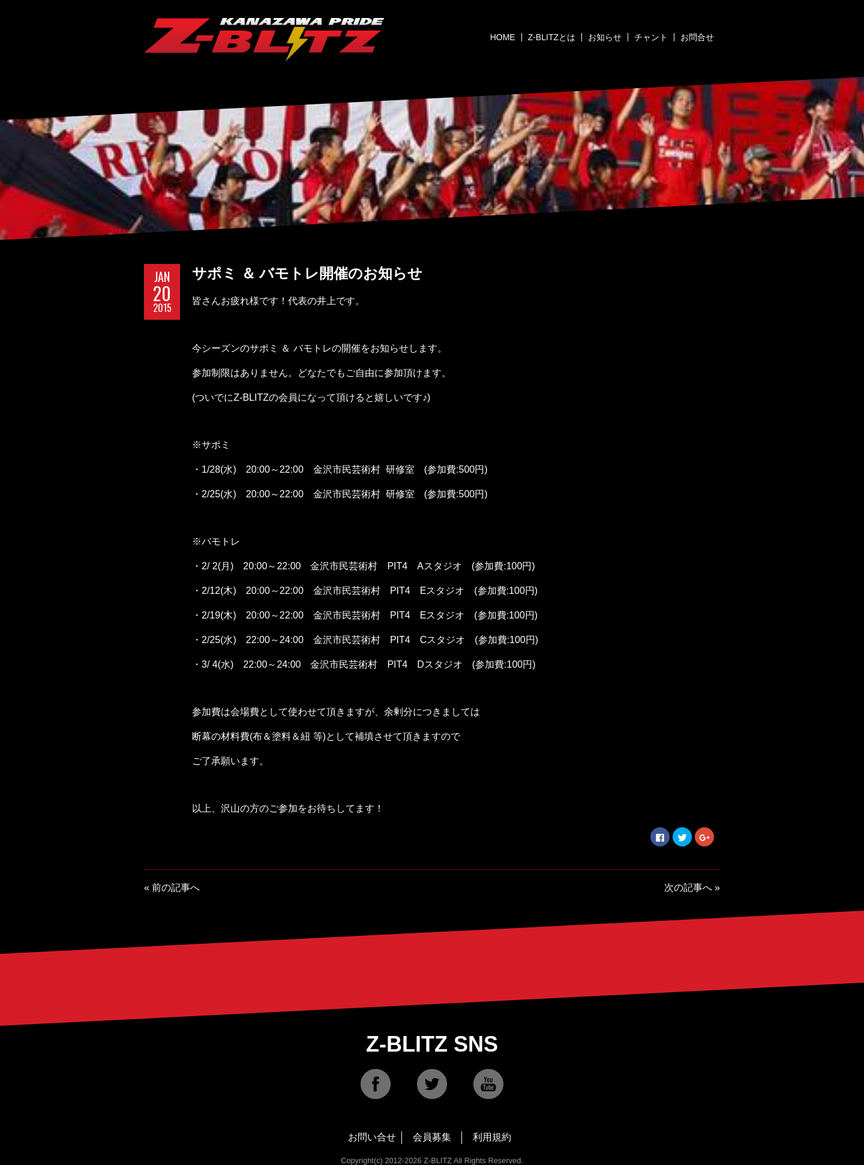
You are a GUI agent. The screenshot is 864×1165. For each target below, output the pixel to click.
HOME (502, 37)
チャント (651, 37)
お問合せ (697, 37)
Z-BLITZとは (551, 37)
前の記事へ (176, 887)
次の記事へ (688, 887)
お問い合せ (372, 1137)
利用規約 (492, 1137)
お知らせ (605, 37)
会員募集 (432, 1137)
